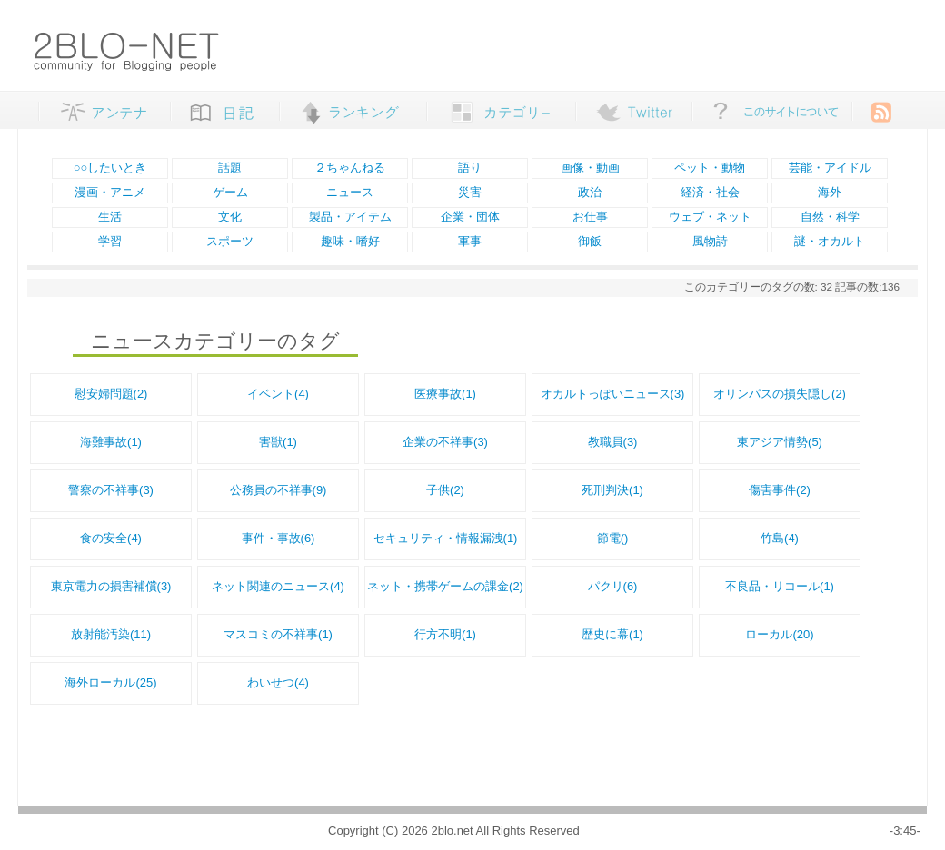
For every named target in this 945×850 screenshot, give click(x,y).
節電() (613, 538)
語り (470, 167)
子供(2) (445, 490)
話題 (230, 167)
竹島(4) (780, 538)
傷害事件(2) (780, 490)
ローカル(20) (779, 634)
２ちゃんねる (349, 167)
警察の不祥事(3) (111, 490)
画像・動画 (590, 167)
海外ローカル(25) (110, 682)
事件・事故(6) (278, 538)
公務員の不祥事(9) (278, 490)
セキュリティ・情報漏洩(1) (445, 538)
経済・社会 (710, 192)
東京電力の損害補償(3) (111, 586)
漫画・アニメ (110, 192)
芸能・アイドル (830, 167)
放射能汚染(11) (111, 634)
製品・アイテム (350, 216)
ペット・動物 (709, 167)
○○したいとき (110, 167)
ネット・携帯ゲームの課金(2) (445, 586)
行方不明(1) (445, 634)
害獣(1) (278, 442)
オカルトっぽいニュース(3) (613, 393)
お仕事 (590, 216)
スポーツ (230, 241)
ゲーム (230, 192)
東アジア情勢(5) (779, 442)
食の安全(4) (111, 538)
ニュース (349, 192)
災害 (470, 192)
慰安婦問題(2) (111, 393)
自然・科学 (830, 216)
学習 (110, 241)
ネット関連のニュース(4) (278, 586)
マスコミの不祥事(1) (278, 634)
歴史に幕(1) (612, 634)
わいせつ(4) (278, 682)
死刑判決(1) (612, 490)
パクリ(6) (613, 586)
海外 (829, 192)
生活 (110, 216)
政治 (590, 192)
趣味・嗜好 (350, 241)
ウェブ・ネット (710, 216)
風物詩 (710, 241)
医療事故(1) (445, 393)
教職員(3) (613, 442)
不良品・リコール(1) (779, 586)
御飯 (590, 241)
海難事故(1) (111, 442)
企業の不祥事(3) (445, 442)
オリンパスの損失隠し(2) (779, 393)
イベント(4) (278, 393)
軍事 (470, 241)
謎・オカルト (829, 241)
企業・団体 (470, 216)
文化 (230, 216)
